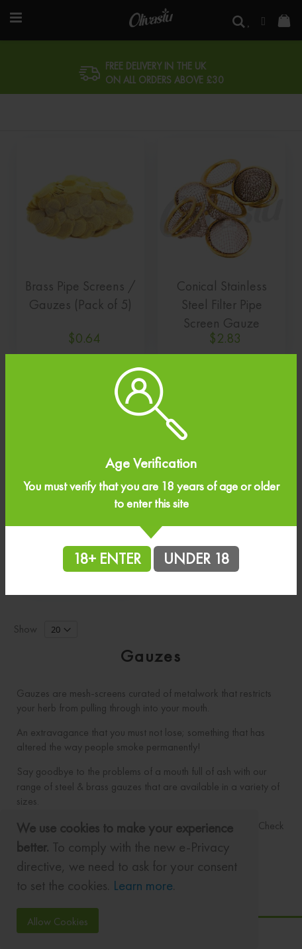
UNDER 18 (196, 558)
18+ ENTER (107, 558)
